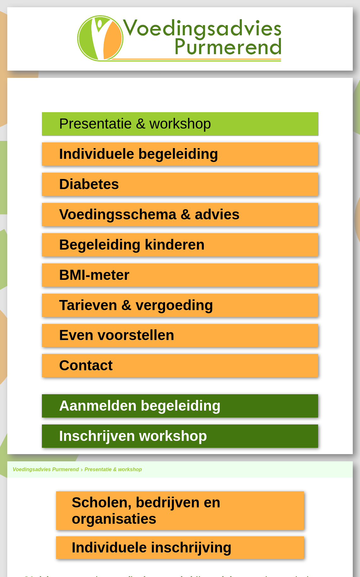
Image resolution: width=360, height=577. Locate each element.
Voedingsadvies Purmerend (48, 469)
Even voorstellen (116, 335)
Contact (85, 365)
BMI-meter (94, 275)
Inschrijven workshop (133, 436)
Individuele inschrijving (151, 547)
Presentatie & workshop (113, 469)
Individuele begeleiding (138, 154)
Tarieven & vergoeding (136, 305)
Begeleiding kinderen (131, 245)
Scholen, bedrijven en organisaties (145, 510)
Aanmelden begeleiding (139, 406)
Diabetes (89, 184)
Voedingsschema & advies (149, 214)
